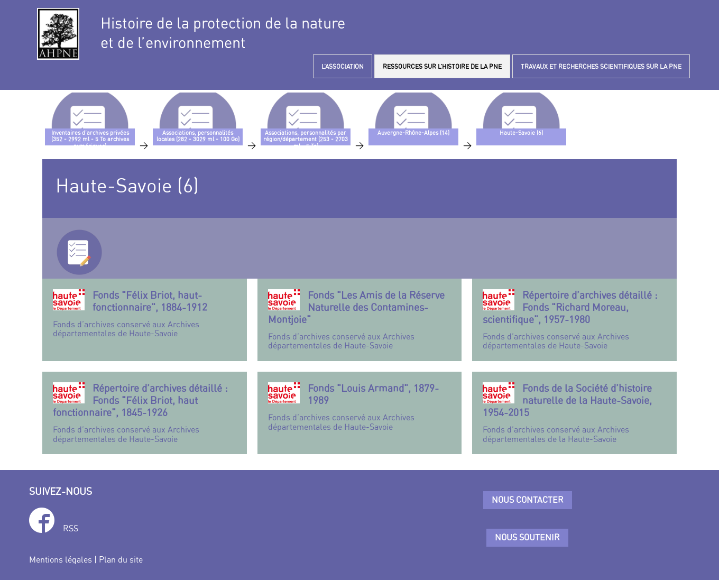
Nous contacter (528, 499)
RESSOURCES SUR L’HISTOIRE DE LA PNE (442, 66)
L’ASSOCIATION (342, 66)
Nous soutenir (527, 537)
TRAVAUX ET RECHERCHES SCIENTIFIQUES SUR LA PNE (601, 66)
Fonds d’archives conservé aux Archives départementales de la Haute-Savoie (574, 413)
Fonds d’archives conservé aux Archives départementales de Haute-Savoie (144, 314)
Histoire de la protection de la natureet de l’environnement (222, 33)
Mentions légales (60, 559)
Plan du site (121, 559)
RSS (70, 528)
